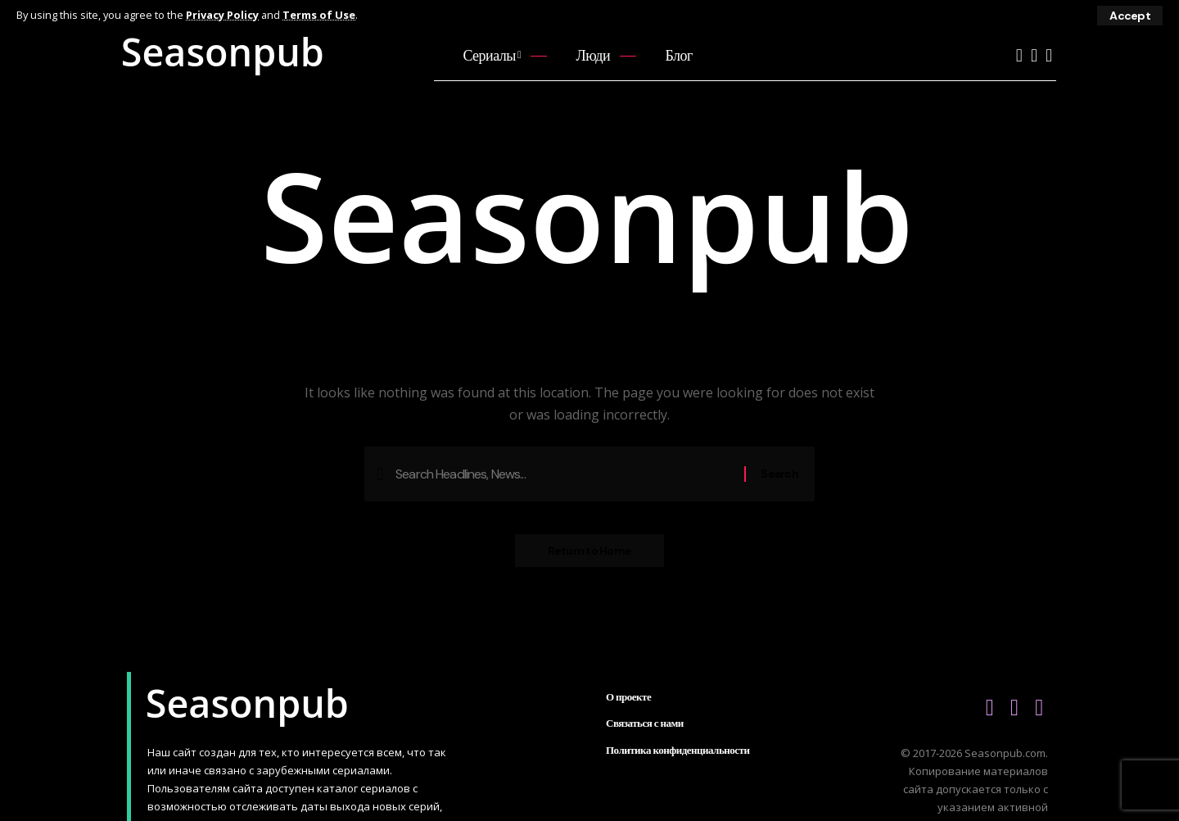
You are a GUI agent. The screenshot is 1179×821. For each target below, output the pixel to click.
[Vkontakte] (1034, 55)
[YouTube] (1019, 55)
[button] (1130, 15)
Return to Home (590, 550)
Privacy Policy (222, 14)
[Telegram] (1048, 55)
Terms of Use (318, 14)
